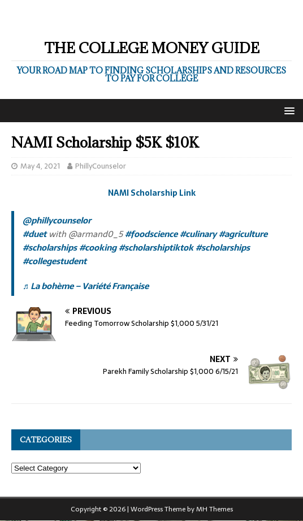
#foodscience (151, 234)
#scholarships (50, 247)
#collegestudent (54, 261)
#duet (34, 234)
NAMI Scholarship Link (152, 193)
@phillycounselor (57, 220)
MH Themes (214, 509)
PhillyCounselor (100, 166)
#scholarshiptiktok (156, 247)
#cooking (97, 247)
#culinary (198, 234)
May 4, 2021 (40, 166)
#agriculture (243, 234)
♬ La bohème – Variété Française (86, 286)
